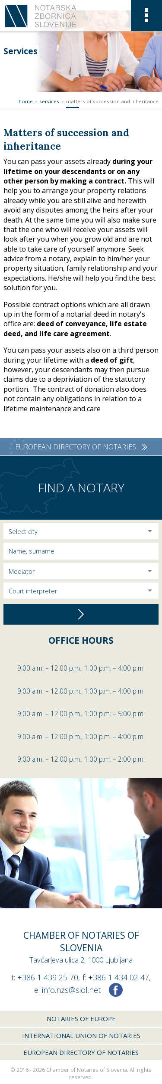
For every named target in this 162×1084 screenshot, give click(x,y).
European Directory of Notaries (81, 1052)
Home (26, 101)
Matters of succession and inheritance (112, 101)
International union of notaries (81, 1035)
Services (49, 101)
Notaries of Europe (81, 1018)
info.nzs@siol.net (71, 990)
